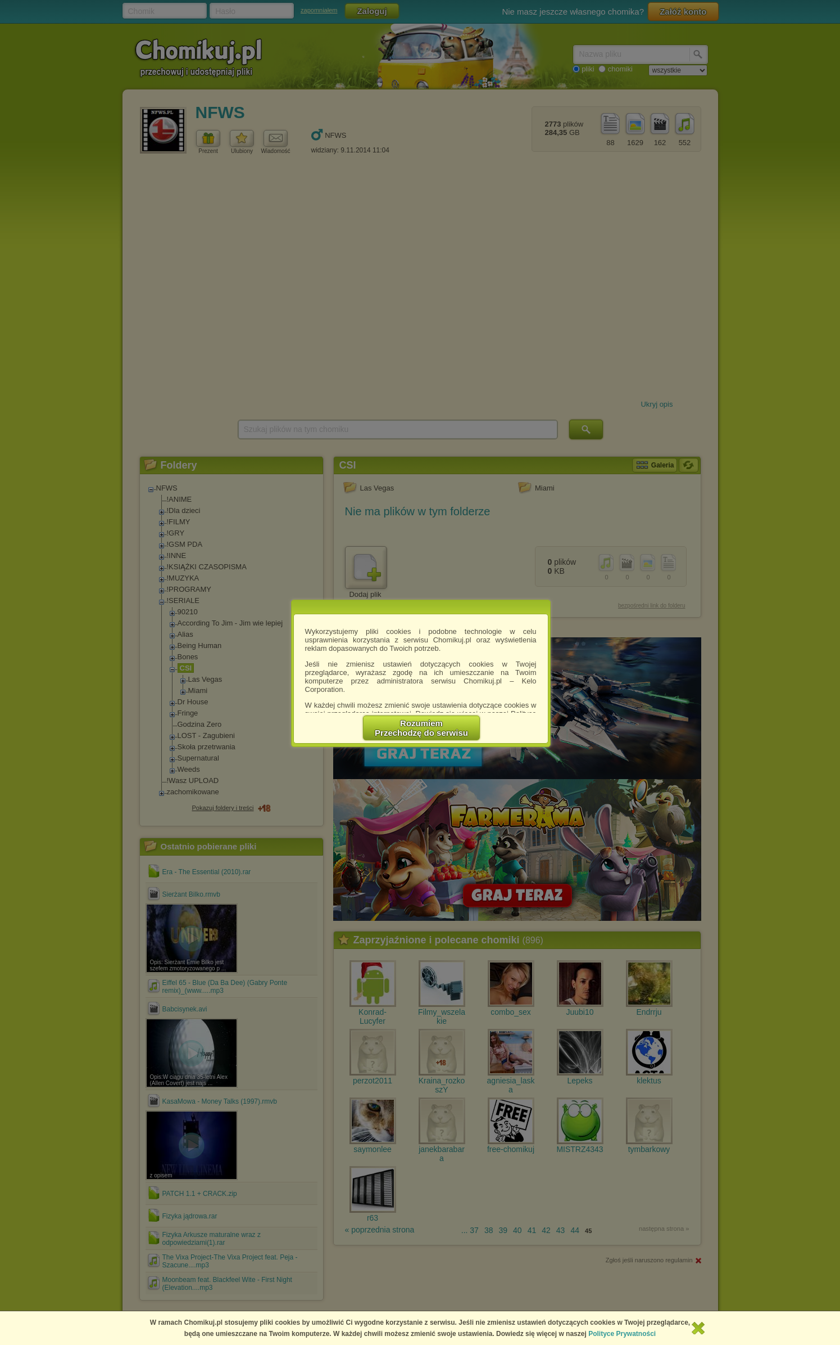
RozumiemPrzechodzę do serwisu (421, 727)
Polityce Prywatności (622, 1334)
